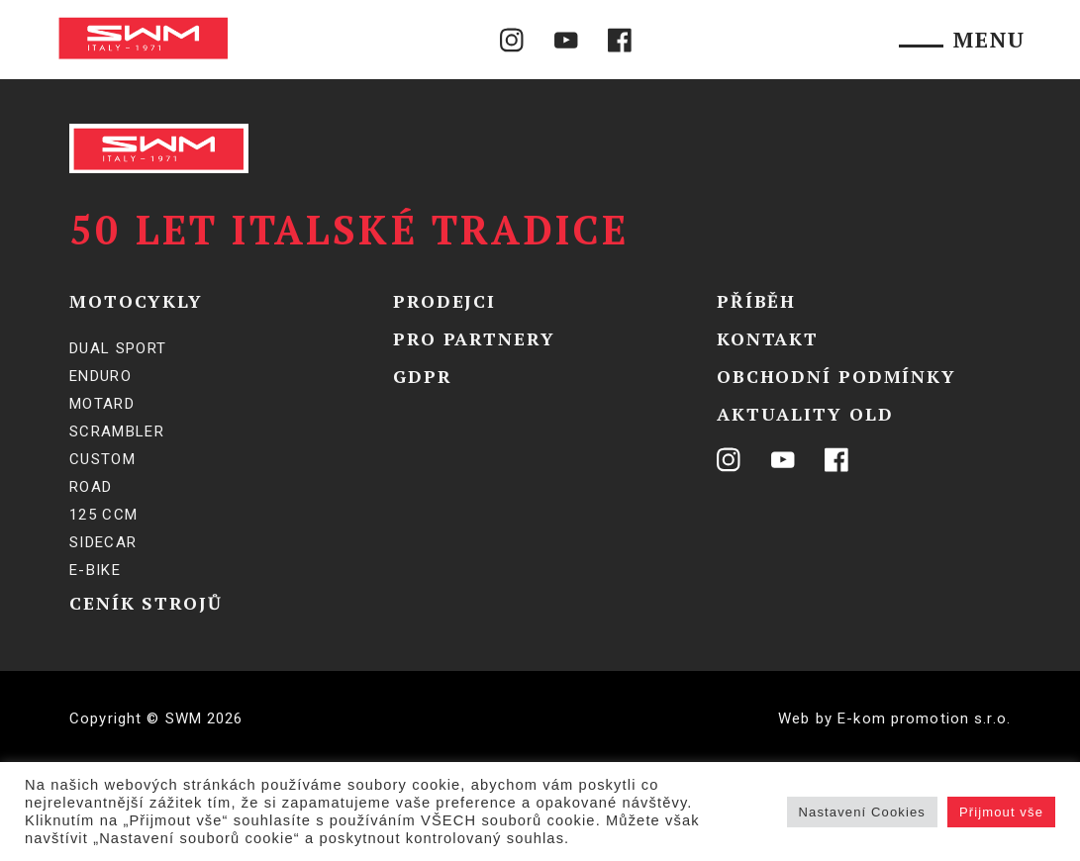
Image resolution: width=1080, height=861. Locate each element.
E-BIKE (95, 570)
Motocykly (136, 301)
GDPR (422, 376)
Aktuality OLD (805, 414)
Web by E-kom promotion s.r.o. (894, 718)
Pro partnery (474, 338)
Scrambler (116, 431)
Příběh (756, 301)
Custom (102, 459)
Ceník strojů (146, 603)
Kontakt (768, 338)
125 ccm (103, 515)
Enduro (100, 376)
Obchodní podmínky (836, 376)
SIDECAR (103, 542)
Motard (102, 404)
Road (90, 487)
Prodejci (444, 301)
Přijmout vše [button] (1001, 812)
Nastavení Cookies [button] (862, 812)
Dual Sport (118, 348)
